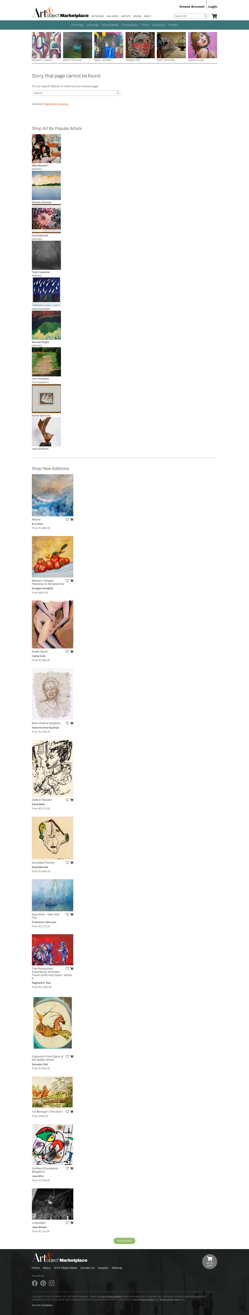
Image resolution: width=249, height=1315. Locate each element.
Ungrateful (38, 1222)
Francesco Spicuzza (44, 922)
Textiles (173, 25)
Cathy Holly (39, 656)
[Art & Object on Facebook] (35, 1283)
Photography (130, 25)
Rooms (137, 16)
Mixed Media (110, 25)
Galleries (112, 16)
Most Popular (72, 60)
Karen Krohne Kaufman (45, 727)
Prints (145, 25)
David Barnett (40, 235)
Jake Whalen (39, 1227)
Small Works (102, 60)
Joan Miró (38, 1176)
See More (124, 1240)
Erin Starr (37, 524)
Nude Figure (40, 651)
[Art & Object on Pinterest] (43, 1283)
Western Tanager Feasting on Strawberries (48, 582)
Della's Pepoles (42, 799)
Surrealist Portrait (43, 862)
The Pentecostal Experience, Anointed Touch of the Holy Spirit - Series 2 (52, 973)
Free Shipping (166, 60)
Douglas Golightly (42, 588)
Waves (36, 519)
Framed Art (133, 60)
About (147, 16)
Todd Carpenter (41, 272)
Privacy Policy (146, 1299)
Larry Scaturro (40, 448)
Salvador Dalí (40, 1064)
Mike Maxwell (39, 165)
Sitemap (117, 1267)
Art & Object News (65, 1267)
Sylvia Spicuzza (41, 415)
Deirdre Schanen (42, 202)
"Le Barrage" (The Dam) (47, 1111)
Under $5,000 (196, 60)
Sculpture (158, 25)
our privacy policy (112, 1296)
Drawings (93, 25)
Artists (125, 16)
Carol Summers (41, 309)
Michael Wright (40, 342)
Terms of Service (169, 1299)
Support (103, 1267)
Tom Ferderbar (40, 378)
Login (212, 6)
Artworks (98, 16)
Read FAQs (50, 104)
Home (35, 1267)
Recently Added (42, 60)
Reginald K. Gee (41, 982)
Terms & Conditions (42, 1305)
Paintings (77, 25)
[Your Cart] (214, 16)
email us (63, 104)
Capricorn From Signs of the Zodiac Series (47, 1058)
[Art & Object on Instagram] (51, 1283)
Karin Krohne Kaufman (46, 723)
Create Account (191, 6)
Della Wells (38, 804)
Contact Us (87, 1267)
